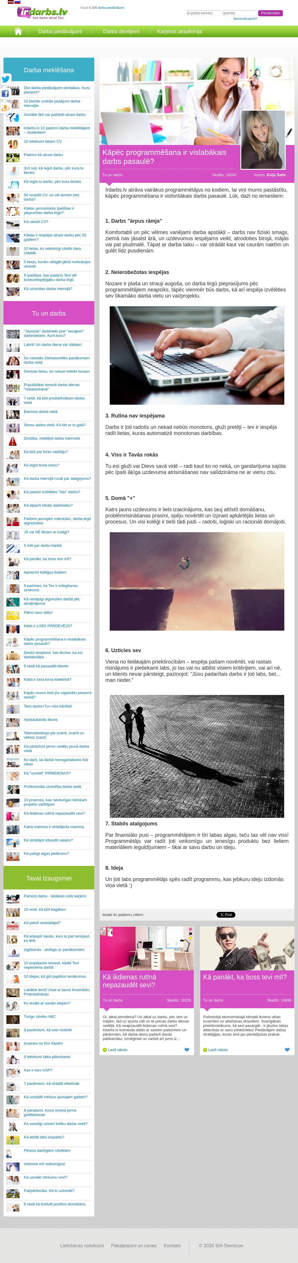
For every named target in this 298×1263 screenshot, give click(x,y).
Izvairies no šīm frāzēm (43, 1043)
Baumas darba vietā (41, 411)
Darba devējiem (121, 31)
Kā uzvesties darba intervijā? (48, 288)
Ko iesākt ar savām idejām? (47, 1003)
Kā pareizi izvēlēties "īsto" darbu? (52, 492)
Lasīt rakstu (117, 1050)
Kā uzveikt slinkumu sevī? (46, 1177)
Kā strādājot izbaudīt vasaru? (48, 840)
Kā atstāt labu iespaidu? (44, 1137)
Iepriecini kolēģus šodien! (45, 572)
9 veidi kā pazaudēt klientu (46, 666)
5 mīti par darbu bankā (43, 545)
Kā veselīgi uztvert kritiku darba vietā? (56, 1124)
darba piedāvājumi (111, 7)
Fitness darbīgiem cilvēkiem (47, 1150)
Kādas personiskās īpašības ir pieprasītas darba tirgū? (49, 210)
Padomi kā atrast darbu (43, 155)
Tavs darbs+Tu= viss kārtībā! (48, 706)
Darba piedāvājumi (60, 31)
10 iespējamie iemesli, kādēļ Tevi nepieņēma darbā (51, 965)
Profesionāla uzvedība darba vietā (52, 786)
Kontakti (172, 1245)
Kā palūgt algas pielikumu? (46, 853)
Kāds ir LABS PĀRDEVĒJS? (48, 626)
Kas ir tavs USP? (38, 1070)
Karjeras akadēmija (179, 31)
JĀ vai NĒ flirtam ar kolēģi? (46, 532)
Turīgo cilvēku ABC (40, 1016)
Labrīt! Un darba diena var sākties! (53, 344)
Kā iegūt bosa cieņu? (41, 465)
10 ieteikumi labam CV (43, 141)
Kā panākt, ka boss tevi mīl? (47, 559)
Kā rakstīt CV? (36, 222)
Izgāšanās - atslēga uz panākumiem (54, 949)
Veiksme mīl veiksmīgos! (44, 1164)
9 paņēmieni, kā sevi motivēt (48, 1030)
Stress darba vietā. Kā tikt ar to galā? (55, 425)
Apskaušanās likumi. (41, 719)
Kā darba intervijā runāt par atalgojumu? (57, 478)
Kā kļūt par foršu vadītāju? (46, 452)
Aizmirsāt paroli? (245, 18)
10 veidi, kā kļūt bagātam (45, 909)
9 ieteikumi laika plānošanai (47, 1057)
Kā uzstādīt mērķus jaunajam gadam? (55, 1097)
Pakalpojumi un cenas (134, 1245)
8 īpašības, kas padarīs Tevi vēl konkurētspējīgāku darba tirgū (50, 277)
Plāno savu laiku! (38, 612)
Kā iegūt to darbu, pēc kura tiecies (52, 181)
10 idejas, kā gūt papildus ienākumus (55, 976)
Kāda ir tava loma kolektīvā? (47, 679)
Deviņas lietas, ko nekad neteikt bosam (56, 371)
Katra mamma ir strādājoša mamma (54, 827)
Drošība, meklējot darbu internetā (52, 438)
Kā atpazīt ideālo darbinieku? (48, 505)
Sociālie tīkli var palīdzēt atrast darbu (55, 114)
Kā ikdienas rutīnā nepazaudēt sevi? (54, 813)
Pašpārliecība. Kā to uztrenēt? (49, 1190)
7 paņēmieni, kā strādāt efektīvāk (51, 1083)
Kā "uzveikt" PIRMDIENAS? (47, 773)
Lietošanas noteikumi (82, 1245)
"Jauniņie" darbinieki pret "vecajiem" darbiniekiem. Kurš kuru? (54, 333)
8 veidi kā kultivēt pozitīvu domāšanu (55, 1204)
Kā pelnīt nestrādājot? (42, 923)
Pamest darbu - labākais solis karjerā (55, 896)
